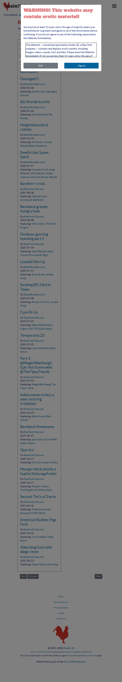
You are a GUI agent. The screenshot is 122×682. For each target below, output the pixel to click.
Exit (40, 65)
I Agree (81, 65)
